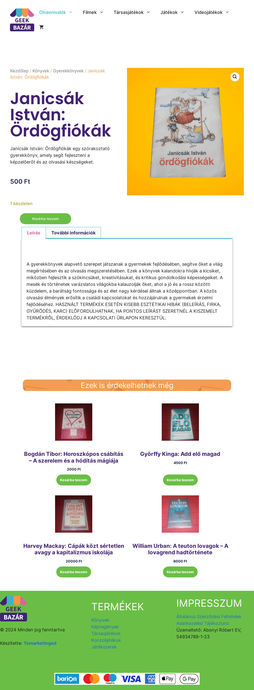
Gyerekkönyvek (68, 70)
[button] (234, 76)
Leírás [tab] (33, 232)
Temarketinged (40, 643)
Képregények (105, 626)
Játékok (175, 12)
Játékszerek (104, 646)
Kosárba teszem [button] (73, 480)
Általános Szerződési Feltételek (209, 616)
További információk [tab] (73, 232)
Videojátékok (214, 12)
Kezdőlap (19, 70)
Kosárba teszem (45, 218)
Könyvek (40, 70)
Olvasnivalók (58, 12)
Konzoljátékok (106, 640)
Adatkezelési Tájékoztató (202, 623)
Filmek (96, 12)
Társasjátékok (135, 12)
